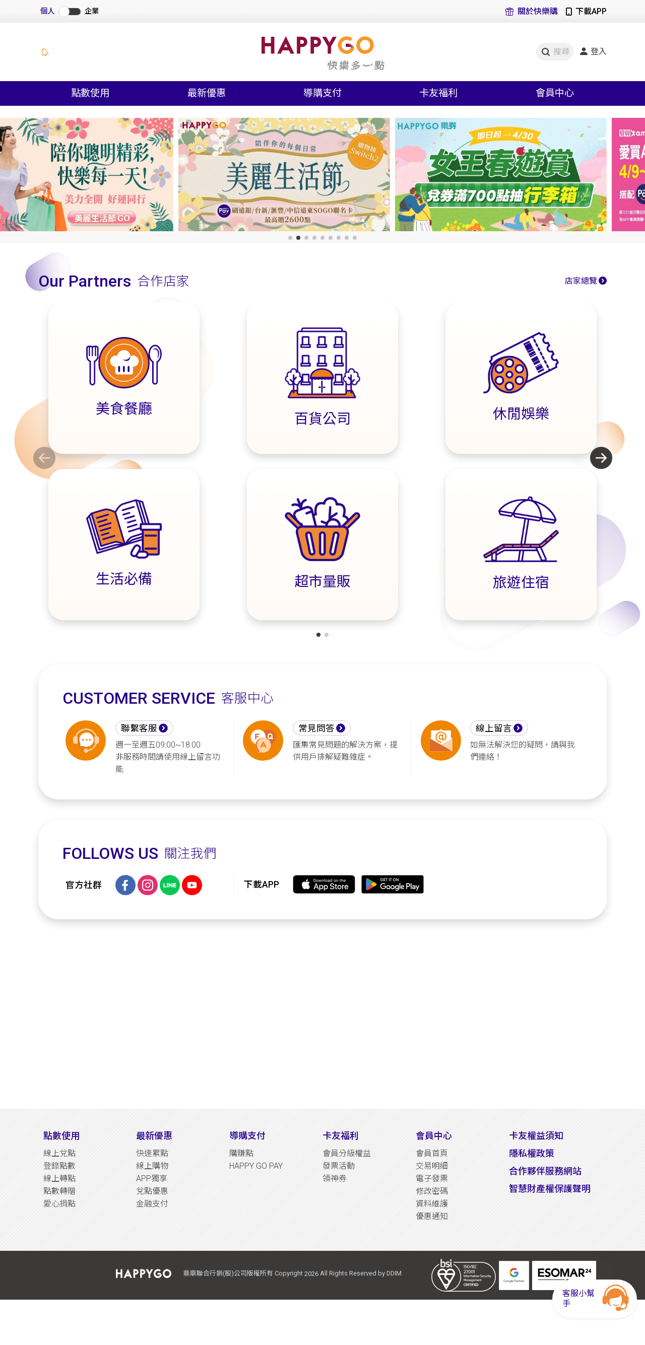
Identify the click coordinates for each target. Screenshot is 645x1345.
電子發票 (432, 1178)
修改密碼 (432, 1191)
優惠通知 (432, 1216)
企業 (92, 11)
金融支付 (152, 1203)
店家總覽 (581, 281)
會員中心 (434, 1135)
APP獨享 (151, 1178)
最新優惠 (154, 1135)
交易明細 (432, 1166)
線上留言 (494, 728)
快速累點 (152, 1153)
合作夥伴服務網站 (545, 1171)
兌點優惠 (152, 1191)
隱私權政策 (531, 1153)
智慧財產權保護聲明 (550, 1188)
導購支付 (247, 1135)
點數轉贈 (59, 1191)
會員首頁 (432, 1153)
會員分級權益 (346, 1153)
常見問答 (316, 728)
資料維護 (432, 1203)
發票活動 (338, 1166)
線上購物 (152, 1166)
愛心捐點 (59, 1203)
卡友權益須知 (536, 1135)
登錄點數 (59, 1166)
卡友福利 (340, 1135)
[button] (290, 238)
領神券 (334, 1178)
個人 (47, 11)
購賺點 (241, 1153)
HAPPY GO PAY (256, 1166)
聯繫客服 (139, 728)
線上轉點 (59, 1178)
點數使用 (61, 1135)
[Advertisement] (322, 1014)
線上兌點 (59, 1153)
